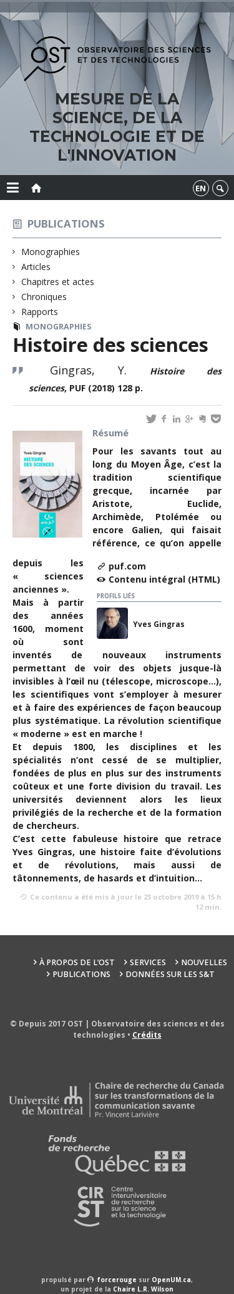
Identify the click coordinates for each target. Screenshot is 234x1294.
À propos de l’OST (77, 962)
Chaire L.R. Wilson (143, 1289)
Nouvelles (204, 962)
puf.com (127, 566)
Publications (66, 223)
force (117, 1279)
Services (148, 962)
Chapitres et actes (58, 282)
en (200, 188)
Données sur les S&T (170, 974)
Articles (36, 267)
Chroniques (44, 297)
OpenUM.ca (171, 1279)
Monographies (51, 252)
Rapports (40, 312)
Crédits (147, 1035)
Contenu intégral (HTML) (164, 579)
